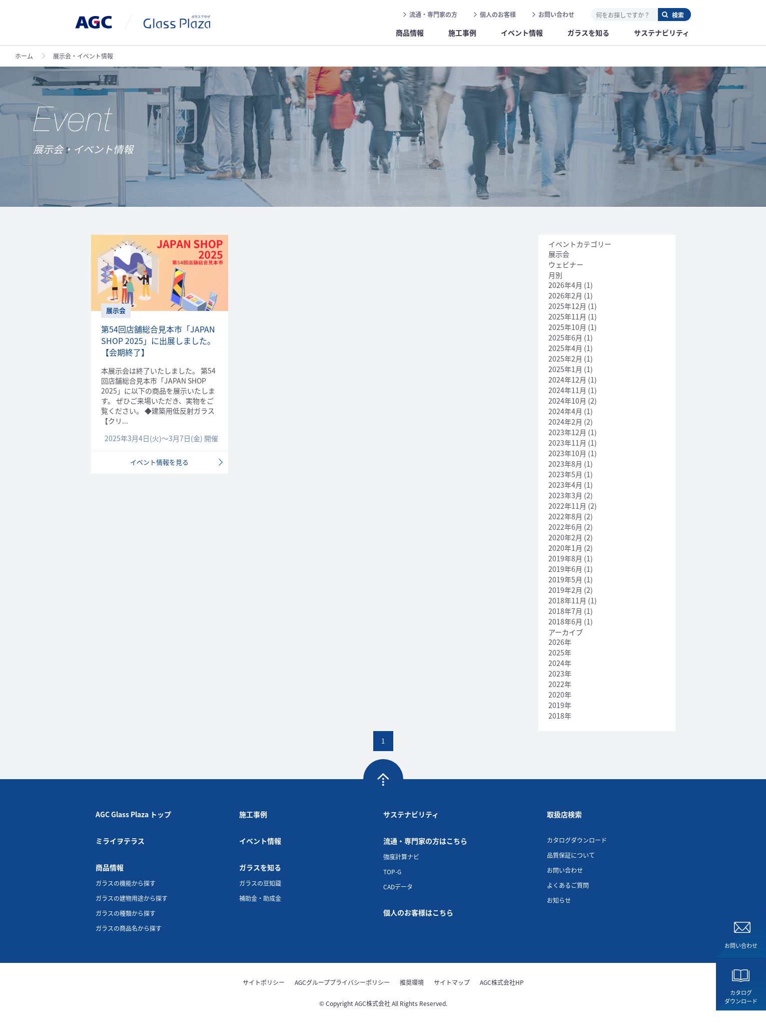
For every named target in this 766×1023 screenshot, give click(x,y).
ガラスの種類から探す (126, 913)
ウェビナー (565, 264)
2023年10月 (567, 453)
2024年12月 (567, 380)
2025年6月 (565, 337)
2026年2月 (565, 295)
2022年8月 (565, 516)
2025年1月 (565, 369)
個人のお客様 (498, 14)
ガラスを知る (260, 867)
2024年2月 (565, 422)
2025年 (559, 652)
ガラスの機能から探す (126, 883)
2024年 (559, 663)
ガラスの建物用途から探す (132, 898)
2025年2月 (565, 359)
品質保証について (571, 855)
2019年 (559, 705)
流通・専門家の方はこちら (425, 841)
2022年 (559, 684)
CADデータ (398, 886)
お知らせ (559, 900)
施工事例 (253, 814)
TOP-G (392, 871)
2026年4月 (565, 285)
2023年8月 (565, 464)
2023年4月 (565, 485)
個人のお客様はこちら (418, 912)
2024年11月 (567, 390)
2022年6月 (565, 527)
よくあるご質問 (568, 885)
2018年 (559, 716)
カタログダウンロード (740, 996)
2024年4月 (565, 411)
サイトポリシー (264, 982)
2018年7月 (565, 611)
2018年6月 (565, 621)
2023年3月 (565, 495)
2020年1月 (565, 548)
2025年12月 (567, 306)
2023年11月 (567, 443)
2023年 (559, 673)
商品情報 (110, 867)
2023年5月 (565, 474)
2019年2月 (565, 590)
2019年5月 (565, 579)
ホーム (24, 56)
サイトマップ (452, 982)
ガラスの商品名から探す (129, 928)
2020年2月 (565, 537)
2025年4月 (565, 348)
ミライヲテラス (120, 841)
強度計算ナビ (401, 856)
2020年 (559, 695)
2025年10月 (567, 327)
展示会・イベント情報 (83, 56)
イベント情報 (260, 841)
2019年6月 (565, 569)
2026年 (559, 642)
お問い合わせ (556, 14)
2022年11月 (567, 506)
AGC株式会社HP (502, 982)
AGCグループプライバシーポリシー (342, 982)
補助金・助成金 (260, 898)
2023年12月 (567, 432)
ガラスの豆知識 (260, 883)
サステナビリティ (411, 814)
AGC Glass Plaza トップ (133, 814)
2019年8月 (565, 558)
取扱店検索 (564, 814)
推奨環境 (412, 982)
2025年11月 (567, 316)
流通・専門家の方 (433, 14)
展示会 (558, 254)
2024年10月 (567, 401)
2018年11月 (567, 600)
